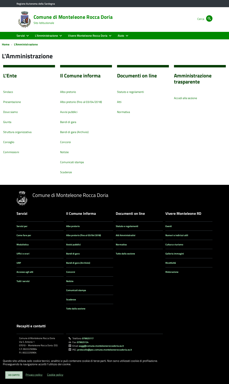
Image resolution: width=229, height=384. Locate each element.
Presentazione (12, 102)
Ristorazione (171, 272)
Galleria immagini (174, 253)
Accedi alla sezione (185, 98)
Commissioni (11, 152)
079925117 (88, 338)
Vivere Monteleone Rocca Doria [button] (87, 35)
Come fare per (24, 235)
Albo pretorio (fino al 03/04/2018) (81, 102)
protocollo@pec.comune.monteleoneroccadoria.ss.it (104, 349)
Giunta (7, 122)
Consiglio (8, 142)
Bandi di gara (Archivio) (74, 132)
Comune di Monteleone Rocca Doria (73, 19)
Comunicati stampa (72, 162)
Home (5, 44)
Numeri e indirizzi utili (176, 235)
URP (19, 263)
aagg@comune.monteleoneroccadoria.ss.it (101, 346)
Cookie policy (55, 375)
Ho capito (14, 375)
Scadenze (66, 172)
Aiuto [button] (121, 35)
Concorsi (65, 142)
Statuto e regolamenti (130, 92)
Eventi (168, 226)
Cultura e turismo (174, 244)
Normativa (123, 112)
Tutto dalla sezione (75, 308)
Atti (119, 102)
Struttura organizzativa (17, 132)
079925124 (82, 342)
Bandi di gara (68, 122)
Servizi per (22, 226)
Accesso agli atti (25, 272)
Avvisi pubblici (68, 112)
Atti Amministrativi (125, 235)
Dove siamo (10, 112)
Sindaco (8, 92)
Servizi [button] (21, 35)
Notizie (64, 152)
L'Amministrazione (26, 44)
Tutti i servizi (23, 281)
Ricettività (170, 263)
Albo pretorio (68, 92)
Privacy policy (34, 375)
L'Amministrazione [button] (46, 35)
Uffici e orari (23, 253)
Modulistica (23, 244)
